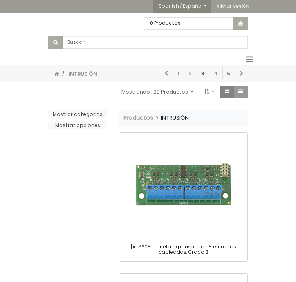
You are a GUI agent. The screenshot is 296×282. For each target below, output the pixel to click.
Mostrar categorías (78, 114)
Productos (138, 118)
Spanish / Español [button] (181, 6)
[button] (232, 6)
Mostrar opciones (77, 125)
